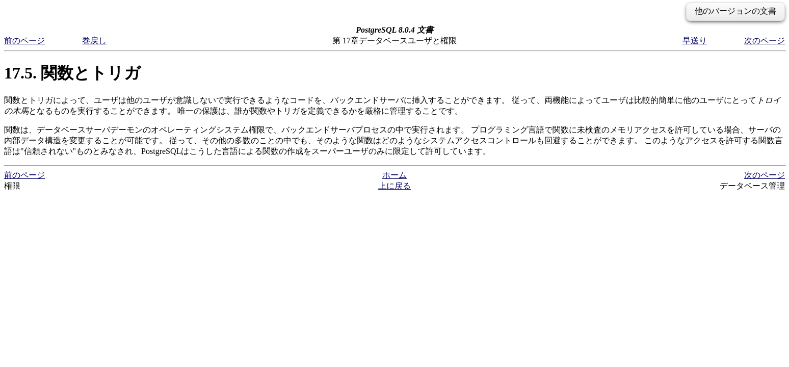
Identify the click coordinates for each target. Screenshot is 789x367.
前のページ (24, 40)
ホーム (394, 175)
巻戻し (94, 40)
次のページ (764, 40)
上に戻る (394, 185)
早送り (694, 40)
